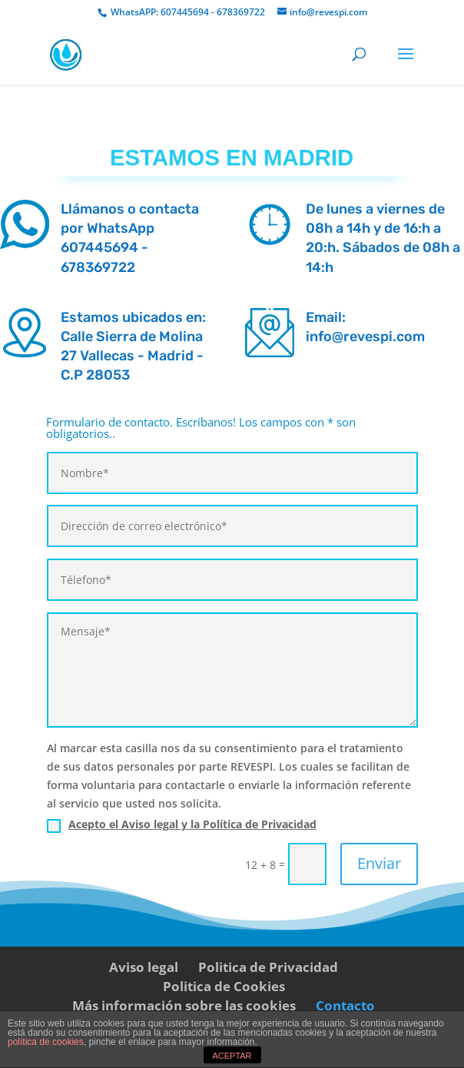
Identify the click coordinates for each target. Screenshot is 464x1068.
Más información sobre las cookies (184, 1005)
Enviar (379, 863)
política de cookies (46, 1041)
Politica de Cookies (224, 986)
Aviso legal (143, 967)
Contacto (345, 1005)
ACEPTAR (231, 1055)
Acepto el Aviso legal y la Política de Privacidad (192, 824)
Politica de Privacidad (268, 967)
